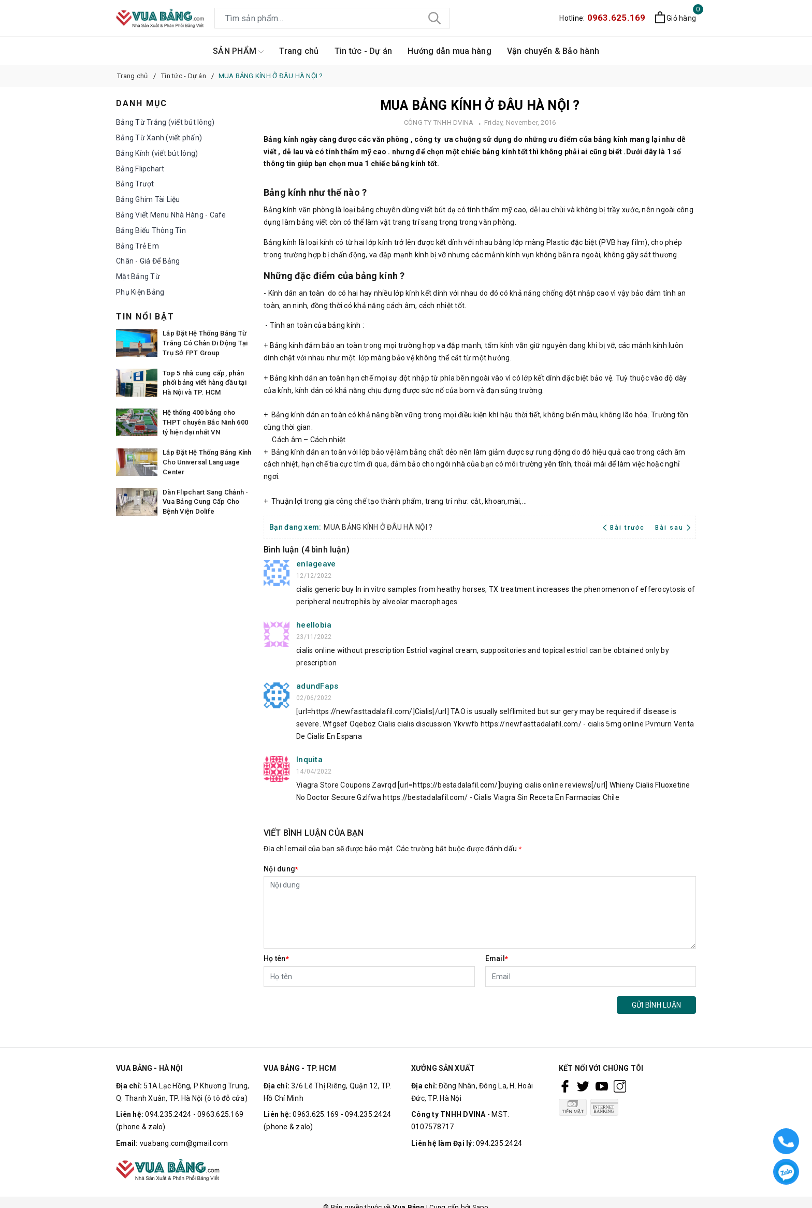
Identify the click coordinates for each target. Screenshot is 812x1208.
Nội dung (281, 869)
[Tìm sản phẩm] (332, 18)
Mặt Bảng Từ (138, 276)
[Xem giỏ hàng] (675, 18)
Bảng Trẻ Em (137, 246)
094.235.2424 (499, 1143)
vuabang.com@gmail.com (184, 1143)
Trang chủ (298, 51)
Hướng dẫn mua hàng (449, 51)
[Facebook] (565, 1086)
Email (497, 958)
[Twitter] (583, 1086)
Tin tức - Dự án (364, 51)
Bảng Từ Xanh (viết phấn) (159, 138)
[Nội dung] (480, 912)
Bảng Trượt (135, 184)
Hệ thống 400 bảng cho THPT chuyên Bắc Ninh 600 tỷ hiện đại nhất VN (205, 422)
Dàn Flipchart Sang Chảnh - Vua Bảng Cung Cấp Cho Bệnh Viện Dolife (206, 502)
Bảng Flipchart (140, 169)
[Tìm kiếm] (434, 18)
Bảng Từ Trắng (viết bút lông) (165, 122)
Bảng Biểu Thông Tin (151, 230)
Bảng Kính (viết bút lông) (157, 153)
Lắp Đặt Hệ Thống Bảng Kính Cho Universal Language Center (207, 462)
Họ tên (276, 958)
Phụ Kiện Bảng (140, 292)
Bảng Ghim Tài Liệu (148, 199)
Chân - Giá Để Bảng (148, 261)
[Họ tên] (369, 976)
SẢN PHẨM (238, 51)
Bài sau (672, 527)
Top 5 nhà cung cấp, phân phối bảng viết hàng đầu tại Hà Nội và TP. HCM (205, 383)
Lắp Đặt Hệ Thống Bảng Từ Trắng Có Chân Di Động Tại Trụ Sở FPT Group (205, 343)
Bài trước (625, 527)
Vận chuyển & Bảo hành (553, 51)
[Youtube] (602, 1086)
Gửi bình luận (656, 1005)
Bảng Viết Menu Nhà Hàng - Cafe (171, 215)
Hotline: (602, 18)
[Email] (591, 976)
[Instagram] (620, 1086)
